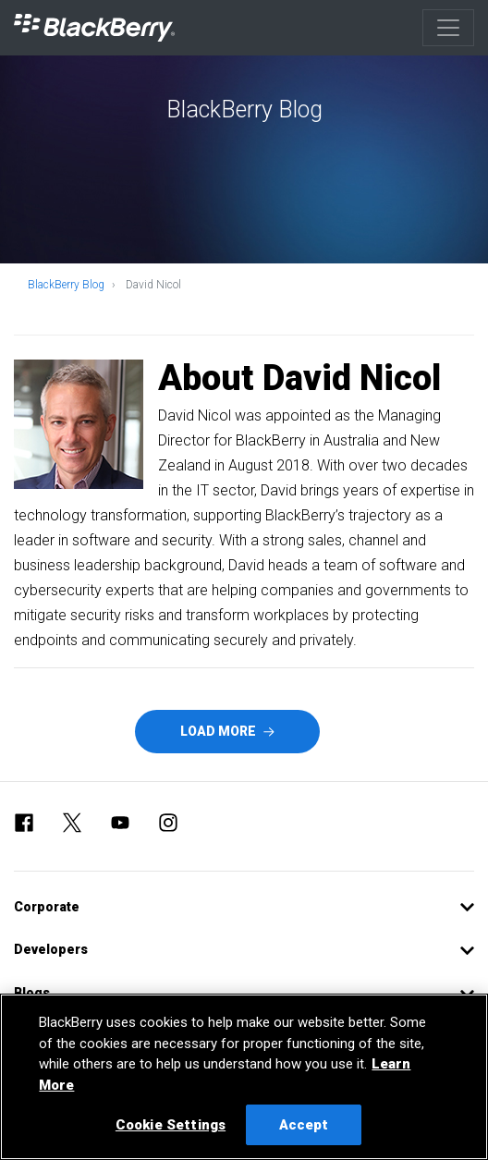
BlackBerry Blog (66, 284)
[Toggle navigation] (448, 27)
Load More (227, 731)
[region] (244, 1077)
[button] (244, 907)
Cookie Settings (171, 1125)
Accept (304, 1125)
